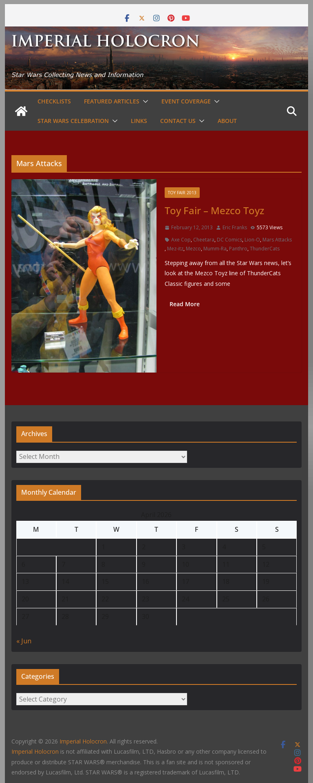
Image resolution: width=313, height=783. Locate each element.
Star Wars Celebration (73, 121)
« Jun (23, 640)
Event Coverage (186, 101)
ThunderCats (265, 248)
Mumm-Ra (215, 248)
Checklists (54, 101)
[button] (143, 101)
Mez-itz (175, 248)
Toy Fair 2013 (182, 192)
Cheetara (203, 239)
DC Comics (229, 239)
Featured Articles (111, 101)
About (227, 121)
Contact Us (178, 121)
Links (139, 121)
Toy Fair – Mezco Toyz (214, 210)
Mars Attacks (277, 239)
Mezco (193, 248)
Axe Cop (181, 239)
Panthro (238, 248)
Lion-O (252, 239)
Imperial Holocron (35, 751)
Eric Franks (235, 227)
